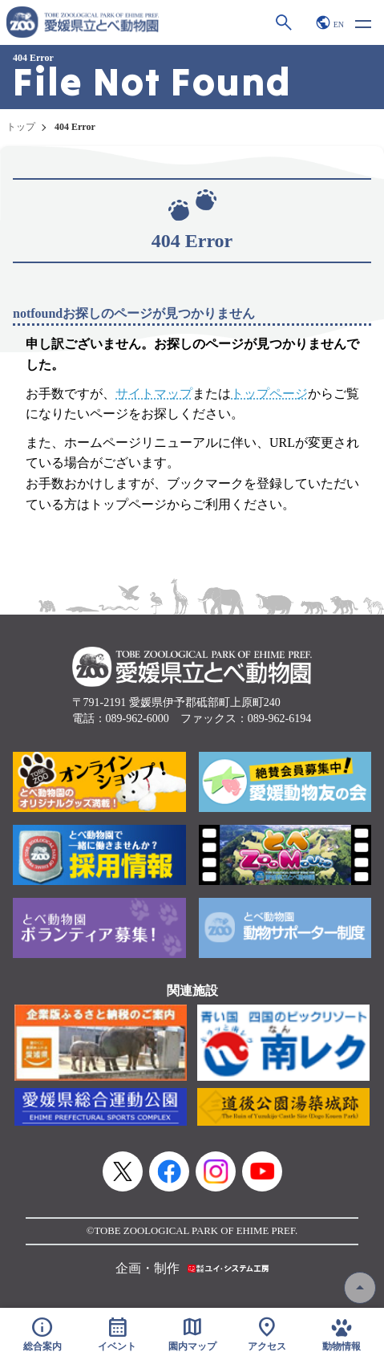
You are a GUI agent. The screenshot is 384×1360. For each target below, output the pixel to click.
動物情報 (342, 1334)
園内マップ (192, 1334)
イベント (117, 1334)
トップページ (269, 393)
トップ (20, 126)
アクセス (267, 1334)
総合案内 (42, 1334)
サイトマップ (153, 393)
